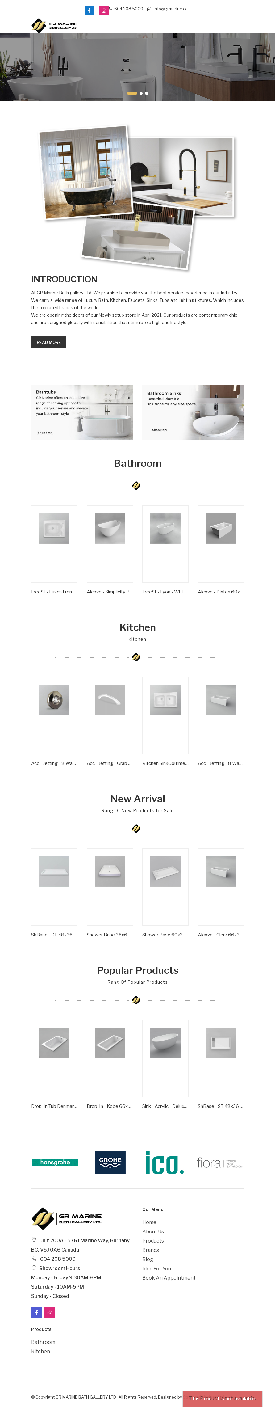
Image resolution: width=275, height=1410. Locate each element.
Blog (147, 1259)
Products (153, 1241)
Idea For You (156, 1269)
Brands (150, 1250)
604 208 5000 (126, 8)
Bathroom (43, 1342)
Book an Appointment (169, 1278)
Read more (49, 342)
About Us (153, 1232)
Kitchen (40, 1351)
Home (149, 1222)
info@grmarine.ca (167, 8)
